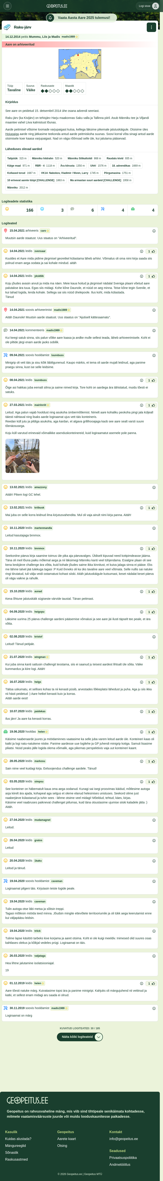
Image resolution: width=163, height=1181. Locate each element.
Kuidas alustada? (18, 1139)
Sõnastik (11, 1152)
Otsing (62, 1146)
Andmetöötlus (119, 1164)
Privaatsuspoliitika (123, 1158)
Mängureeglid (15, 1146)
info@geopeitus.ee (123, 1139)
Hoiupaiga (12, 134)
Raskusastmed (16, 1159)
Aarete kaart (66, 1139)
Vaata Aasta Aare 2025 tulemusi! (78, 18)
